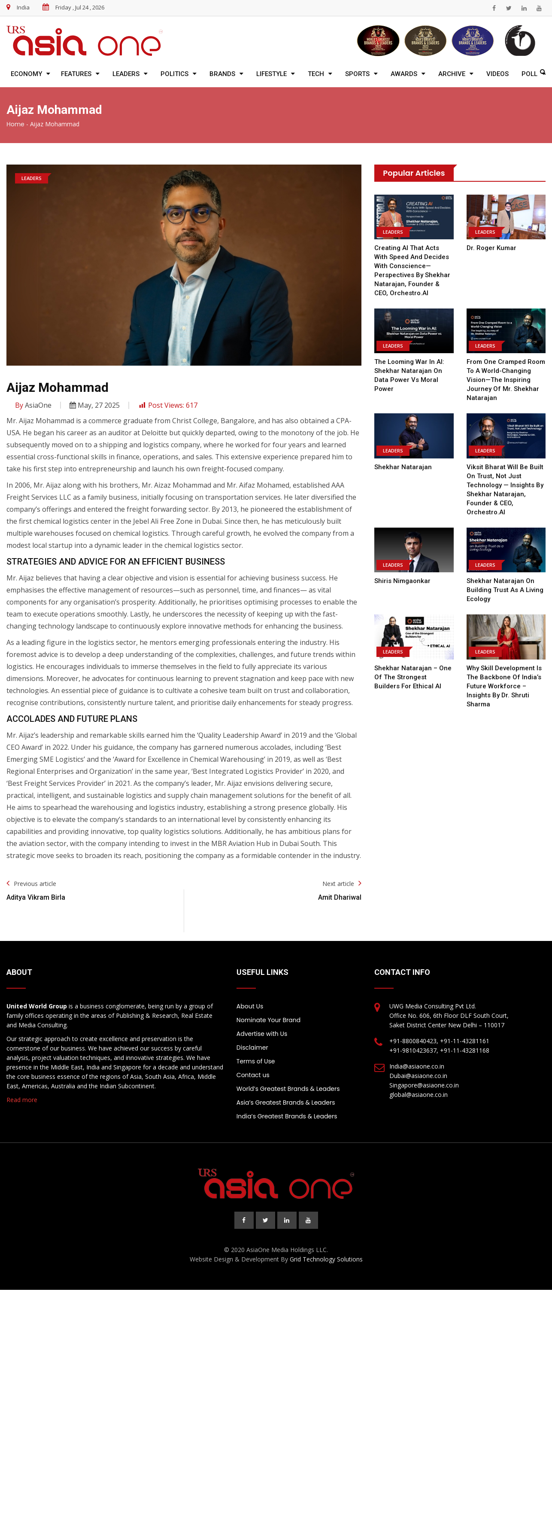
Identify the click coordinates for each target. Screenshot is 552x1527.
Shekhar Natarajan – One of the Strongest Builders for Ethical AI (413, 677)
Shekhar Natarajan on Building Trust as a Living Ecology (505, 590)
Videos (497, 74)
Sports (357, 74)
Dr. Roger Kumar (491, 248)
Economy (26, 74)
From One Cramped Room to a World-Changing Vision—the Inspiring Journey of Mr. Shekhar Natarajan (506, 380)
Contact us (253, 1075)
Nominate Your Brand (268, 1020)
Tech (316, 74)
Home (15, 124)
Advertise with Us (262, 1033)
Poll (529, 74)
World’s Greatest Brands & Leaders (288, 1088)
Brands (222, 74)
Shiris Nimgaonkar (402, 581)
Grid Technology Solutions (326, 1259)
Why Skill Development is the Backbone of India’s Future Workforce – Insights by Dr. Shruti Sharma (504, 686)
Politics (174, 74)
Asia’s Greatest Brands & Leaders (286, 1102)
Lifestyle (271, 74)
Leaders (126, 74)
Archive (451, 74)
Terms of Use (256, 1061)
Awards (404, 74)
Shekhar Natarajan (403, 467)
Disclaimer (252, 1047)
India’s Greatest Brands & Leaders (287, 1116)
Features (76, 74)
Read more (21, 1100)
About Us (250, 1006)
